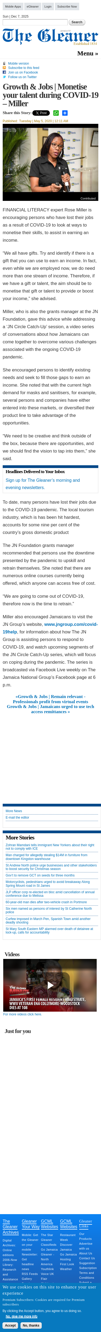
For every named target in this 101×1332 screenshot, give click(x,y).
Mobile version (18, 63)
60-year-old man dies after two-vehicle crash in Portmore (46, 902)
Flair (44, 1278)
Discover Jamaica (66, 1247)
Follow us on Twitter (22, 77)
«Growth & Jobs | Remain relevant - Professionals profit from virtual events (50, 699)
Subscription (88, 1268)
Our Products (85, 1236)
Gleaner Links (85, 1223)
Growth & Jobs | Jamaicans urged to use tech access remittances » (50, 709)
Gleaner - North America (47, 1259)
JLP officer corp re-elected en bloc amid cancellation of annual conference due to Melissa (50, 894)
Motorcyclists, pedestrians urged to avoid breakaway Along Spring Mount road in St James (48, 883)
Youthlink (47, 1269)
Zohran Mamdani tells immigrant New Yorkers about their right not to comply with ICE (50, 847)
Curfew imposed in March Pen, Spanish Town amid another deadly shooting (48, 920)
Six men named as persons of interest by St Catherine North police (49, 910)
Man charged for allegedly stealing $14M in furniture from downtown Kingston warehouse (47, 857)
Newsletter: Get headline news (30, 1262)
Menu (85, 53)
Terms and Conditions (86, 1275)
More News (14, 811)
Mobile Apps (13, 6)
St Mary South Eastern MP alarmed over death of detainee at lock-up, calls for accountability (49, 930)
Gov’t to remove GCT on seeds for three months (40, 875)
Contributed (88, 198)
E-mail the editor (17, 817)
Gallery (27, 1278)
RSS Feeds (30, 1273)
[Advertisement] (50, 755)
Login (47, 6)
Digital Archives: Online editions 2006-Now (10, 1250)
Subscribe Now (67, 6)
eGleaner (33, 6)
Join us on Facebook (23, 72)
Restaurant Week (68, 1237)
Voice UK (47, 1273)
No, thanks (31, 1325)
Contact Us (87, 1258)
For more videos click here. (22, 1014)
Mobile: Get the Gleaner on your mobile (30, 1242)
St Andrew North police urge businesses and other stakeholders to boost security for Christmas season (51, 867)
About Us (85, 1253)
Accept (10, 1325)
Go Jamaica (49, 1249)
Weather (66, 1269)
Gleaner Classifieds (49, 1242)
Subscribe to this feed (23, 68)
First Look (67, 1264)
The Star (47, 1235)
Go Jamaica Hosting (68, 1257)
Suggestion (87, 1263)
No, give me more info (21, 1316)
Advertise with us (86, 1246)
